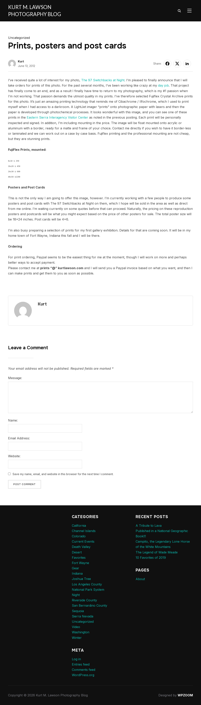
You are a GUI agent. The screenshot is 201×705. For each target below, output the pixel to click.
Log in (76, 659)
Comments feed (83, 670)
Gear (75, 568)
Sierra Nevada (82, 616)
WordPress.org (83, 675)
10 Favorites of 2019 (151, 558)
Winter (77, 638)
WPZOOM (185, 695)
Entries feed (81, 664)
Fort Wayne (80, 563)
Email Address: (19, 438)
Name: (13, 420)
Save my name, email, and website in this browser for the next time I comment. (63, 474)
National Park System (88, 590)
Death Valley (81, 547)
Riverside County (84, 600)
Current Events (83, 541)
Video (76, 627)
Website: (14, 456)
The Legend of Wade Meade (157, 552)
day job (163, 85)
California (79, 526)
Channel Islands (84, 531)
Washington (80, 632)
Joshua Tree (81, 579)
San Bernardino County (89, 605)
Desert (77, 552)
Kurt (21, 61)
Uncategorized (19, 38)
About (140, 579)
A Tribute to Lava (149, 526)
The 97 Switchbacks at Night (102, 80)
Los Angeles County (87, 584)
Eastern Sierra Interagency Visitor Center (57, 117)
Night (76, 595)
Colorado (79, 536)
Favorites (79, 558)
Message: (15, 378)
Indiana (77, 573)
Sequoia (78, 611)
